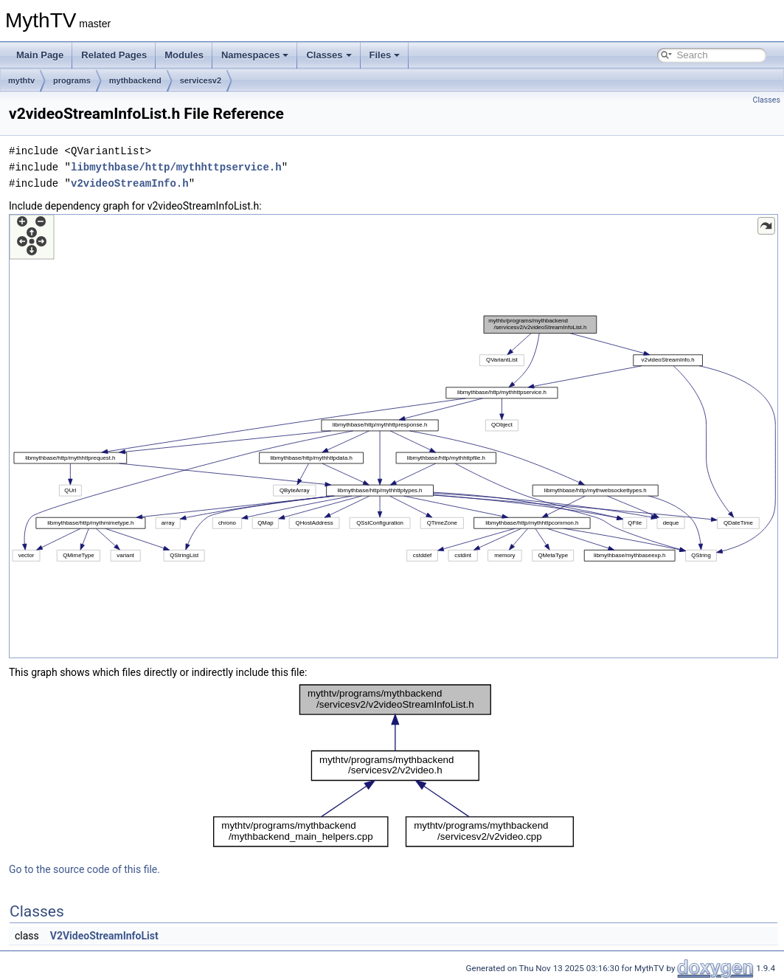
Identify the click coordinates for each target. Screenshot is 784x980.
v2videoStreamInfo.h (130, 183)
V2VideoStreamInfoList (104, 936)
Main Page (39, 55)
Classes (328, 55)
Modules (184, 55)
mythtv (21, 80)
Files (385, 55)
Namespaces (255, 55)
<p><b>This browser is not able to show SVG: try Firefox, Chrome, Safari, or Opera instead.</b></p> (393, 436)
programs (72, 80)
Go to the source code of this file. (84, 869)
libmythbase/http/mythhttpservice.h (176, 167)
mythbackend (135, 80)
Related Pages (114, 55)
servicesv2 (200, 80)
